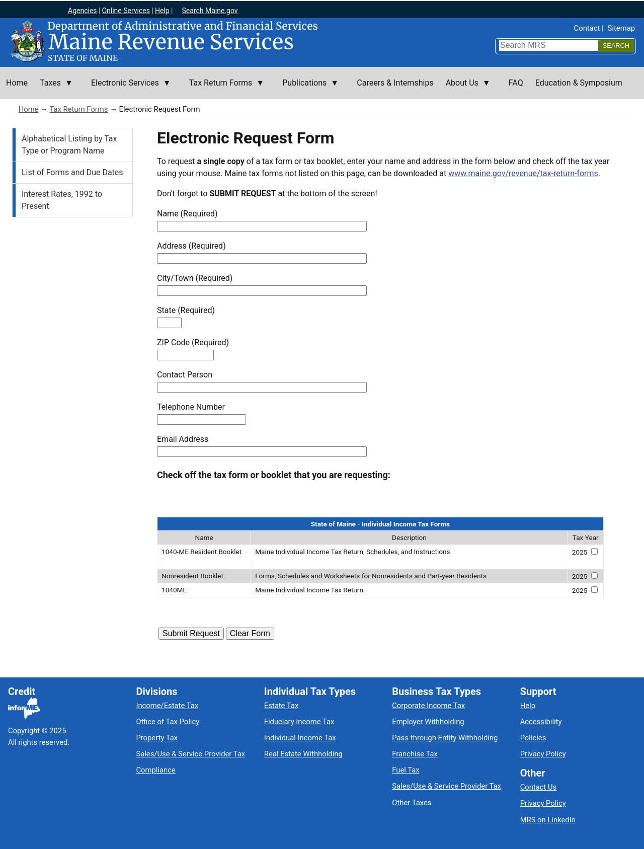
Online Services (126, 11)
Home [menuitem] (17, 83)
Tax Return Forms (78, 109)
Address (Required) (191, 246)
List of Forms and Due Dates (72, 172)
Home (29, 109)
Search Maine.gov (209, 11)
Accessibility (541, 721)
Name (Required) (187, 213)
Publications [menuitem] (307, 88)
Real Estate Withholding (303, 753)
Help (162, 11)
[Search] (616, 46)
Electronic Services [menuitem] (128, 88)
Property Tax (157, 737)
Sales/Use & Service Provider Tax (190, 753)
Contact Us (538, 787)
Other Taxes (411, 802)
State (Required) (186, 310)
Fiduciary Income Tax (299, 721)
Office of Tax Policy (167, 721)
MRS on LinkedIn (548, 819)
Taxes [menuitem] (53, 88)
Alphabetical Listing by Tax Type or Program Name (69, 145)
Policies (533, 737)
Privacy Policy (543, 753)
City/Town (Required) (194, 278)
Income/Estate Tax (167, 705)
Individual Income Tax (300, 737)
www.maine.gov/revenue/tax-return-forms (523, 173)
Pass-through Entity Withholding (445, 737)
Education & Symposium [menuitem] (578, 83)
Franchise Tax (415, 753)
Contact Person (184, 374)
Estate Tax (281, 705)
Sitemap (621, 28)
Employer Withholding (428, 721)
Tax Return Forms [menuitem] (223, 88)
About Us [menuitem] (465, 88)
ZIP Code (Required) (193, 342)
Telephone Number (191, 407)
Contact (587, 28)
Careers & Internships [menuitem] (395, 83)
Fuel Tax (405, 770)
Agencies (82, 11)
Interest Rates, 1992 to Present (62, 200)
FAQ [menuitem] (516, 83)
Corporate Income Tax (428, 705)
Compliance (155, 770)
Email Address (182, 439)
